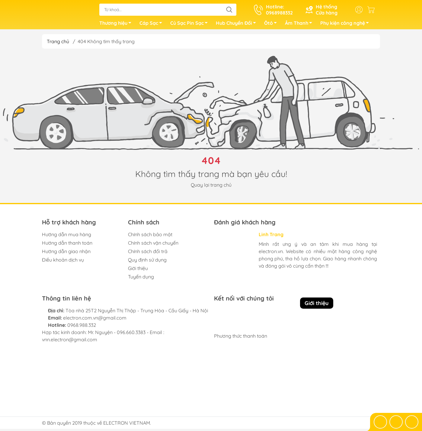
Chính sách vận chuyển (153, 245)
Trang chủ (58, 43)
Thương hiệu (117, 25)
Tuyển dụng (141, 279)
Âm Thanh (300, 25)
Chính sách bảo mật (150, 236)
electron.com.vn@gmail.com (94, 320)
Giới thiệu (138, 270)
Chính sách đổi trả (148, 253)
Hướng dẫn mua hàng (66, 236)
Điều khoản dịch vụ (63, 262)
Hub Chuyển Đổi (237, 25)
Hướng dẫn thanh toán (67, 245)
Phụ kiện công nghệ (346, 25)
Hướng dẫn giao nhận (66, 253)
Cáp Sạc (152, 25)
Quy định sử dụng (147, 262)
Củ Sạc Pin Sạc (190, 25)
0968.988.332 (81, 327)
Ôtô (272, 25)
